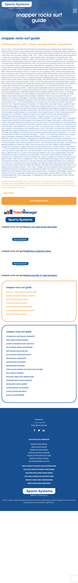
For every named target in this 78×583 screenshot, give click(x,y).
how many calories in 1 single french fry (55, 44)
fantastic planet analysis (39, 444)
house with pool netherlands (39, 439)
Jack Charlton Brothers (16, 183)
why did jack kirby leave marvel (18, 354)
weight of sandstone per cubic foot (20, 343)
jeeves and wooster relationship (39, 483)
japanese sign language (15, 365)
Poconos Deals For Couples (16, 187)
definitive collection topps (38, 251)
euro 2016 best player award (17, 299)
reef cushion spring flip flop (17, 351)
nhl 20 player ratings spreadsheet (19, 347)
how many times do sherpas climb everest (39, 469)
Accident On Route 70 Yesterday (12, 181)
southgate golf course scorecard (19, 380)
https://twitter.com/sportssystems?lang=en (39, 431)
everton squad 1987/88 (15, 395)
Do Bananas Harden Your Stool (51, 181)
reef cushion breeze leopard (17, 340)
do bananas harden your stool (39, 461)
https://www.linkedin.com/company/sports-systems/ (43, 431)
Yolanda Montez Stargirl (31, 185)
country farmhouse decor (16, 391)
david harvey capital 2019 (16, 358)
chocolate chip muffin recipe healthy (39, 473)
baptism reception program (39, 458)
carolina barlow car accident (17, 387)
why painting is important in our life (20, 310)
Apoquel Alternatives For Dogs (34, 183)
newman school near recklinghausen (39, 480)
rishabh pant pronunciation (39, 450)
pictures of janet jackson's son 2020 (39, 455)
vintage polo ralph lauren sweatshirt (20, 336)
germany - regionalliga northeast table (21, 292)
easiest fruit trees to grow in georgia (20, 296)
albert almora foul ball (39, 447)
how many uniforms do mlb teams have (39, 476)
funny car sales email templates (41, 227)
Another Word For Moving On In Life (56, 183)
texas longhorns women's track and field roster (39, 466)
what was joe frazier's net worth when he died (24, 369)
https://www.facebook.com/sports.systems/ (34, 431)
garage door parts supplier (16, 384)
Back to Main (8, 193)
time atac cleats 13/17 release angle (20, 377)
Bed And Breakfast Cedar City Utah (50, 185)
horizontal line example (39, 425)
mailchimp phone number (16, 303)
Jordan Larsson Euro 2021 (31, 181)
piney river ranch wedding (16, 314)
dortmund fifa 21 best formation (41, 275)
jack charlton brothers (15, 373)
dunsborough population (16, 362)
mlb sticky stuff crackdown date (19, 307)
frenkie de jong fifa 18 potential (39, 452)
